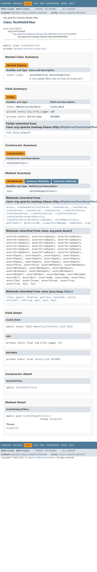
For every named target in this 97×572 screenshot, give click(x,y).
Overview (6, 3)
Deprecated (52, 3)
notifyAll (12, 300)
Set (29, 116)
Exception (56, 419)
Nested (15, 13)
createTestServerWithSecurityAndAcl (29, 219)
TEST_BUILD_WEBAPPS (18, 132)
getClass (45, 297)
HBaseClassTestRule (28, 107)
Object (68, 291)
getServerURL (32, 223)
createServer (60, 207)
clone (9, 297)
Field (24, 13)
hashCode (59, 297)
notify (71, 297)
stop (87, 223)
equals (20, 297)
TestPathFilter (30, 45)
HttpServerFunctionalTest (30, 48)
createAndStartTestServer (33, 207)
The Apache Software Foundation (39, 458)
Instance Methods (37, 181)
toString (26, 300)
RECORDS (55, 116)
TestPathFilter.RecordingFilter (49, 75)
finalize (32, 297)
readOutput (75, 223)
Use (36, 3)
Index (64, 3)
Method (43, 13)
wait (37, 300)
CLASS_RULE (57, 107)
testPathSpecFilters (42, 191)
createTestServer (74, 210)
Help (71, 3)
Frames (39, 9)
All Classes (68, 9)
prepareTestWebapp (54, 223)
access (10, 207)
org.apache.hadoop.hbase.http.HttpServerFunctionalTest (45, 34)
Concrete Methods (65, 181)
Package (17, 3)
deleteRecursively (66, 219)
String (36, 116)
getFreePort (13, 223)
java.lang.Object (12, 28)
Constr (33, 13)
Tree (42, 3)
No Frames (50, 9)
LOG (52, 111)
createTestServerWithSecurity (25, 216)
